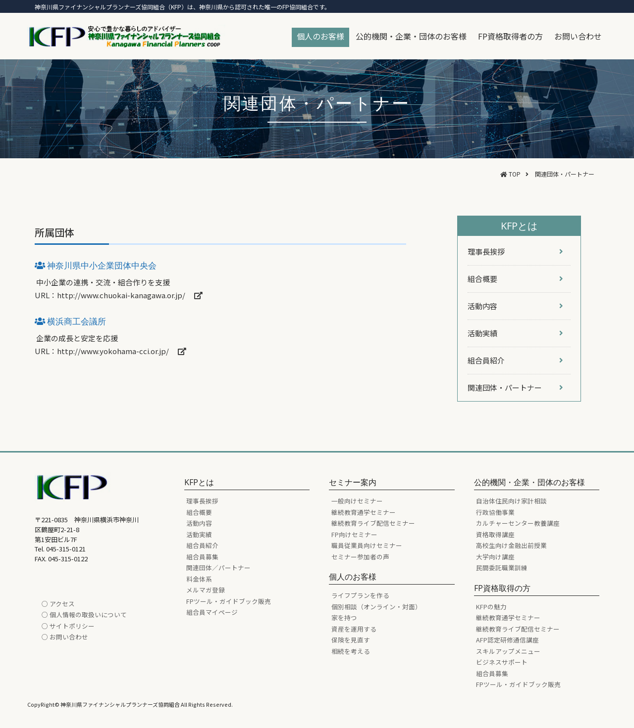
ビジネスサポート (502, 662)
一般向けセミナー (357, 500)
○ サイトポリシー (68, 626)
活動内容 (199, 523)
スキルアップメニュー (508, 651)
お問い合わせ (578, 36)
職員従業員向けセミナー (366, 545)
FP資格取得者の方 (510, 36)
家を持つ (344, 617)
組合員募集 (202, 556)
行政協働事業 (495, 512)
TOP (515, 174)
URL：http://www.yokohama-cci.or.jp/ (110, 351)
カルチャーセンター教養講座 (518, 523)
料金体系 (199, 579)
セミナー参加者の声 (360, 556)
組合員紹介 (202, 545)
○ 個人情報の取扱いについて (84, 614)
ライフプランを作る (360, 595)
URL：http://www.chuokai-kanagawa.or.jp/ (119, 295)
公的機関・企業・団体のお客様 (411, 36)
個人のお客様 (320, 36)
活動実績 (199, 534)
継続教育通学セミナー (363, 512)
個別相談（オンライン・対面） (376, 606)
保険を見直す (350, 639)
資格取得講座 (495, 534)
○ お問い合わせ (65, 636)
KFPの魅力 (491, 606)
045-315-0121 (66, 548)
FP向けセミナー (354, 534)
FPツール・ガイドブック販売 (228, 601)
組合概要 (199, 512)
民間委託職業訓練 (502, 567)
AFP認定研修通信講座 (507, 639)
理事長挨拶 (202, 500)
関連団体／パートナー (218, 567)
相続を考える (350, 651)
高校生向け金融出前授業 (511, 545)
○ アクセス (58, 603)
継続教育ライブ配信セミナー (373, 523)
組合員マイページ (212, 612)
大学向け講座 (495, 556)
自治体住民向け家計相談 (511, 500)
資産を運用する (353, 629)
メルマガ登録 (205, 589)
